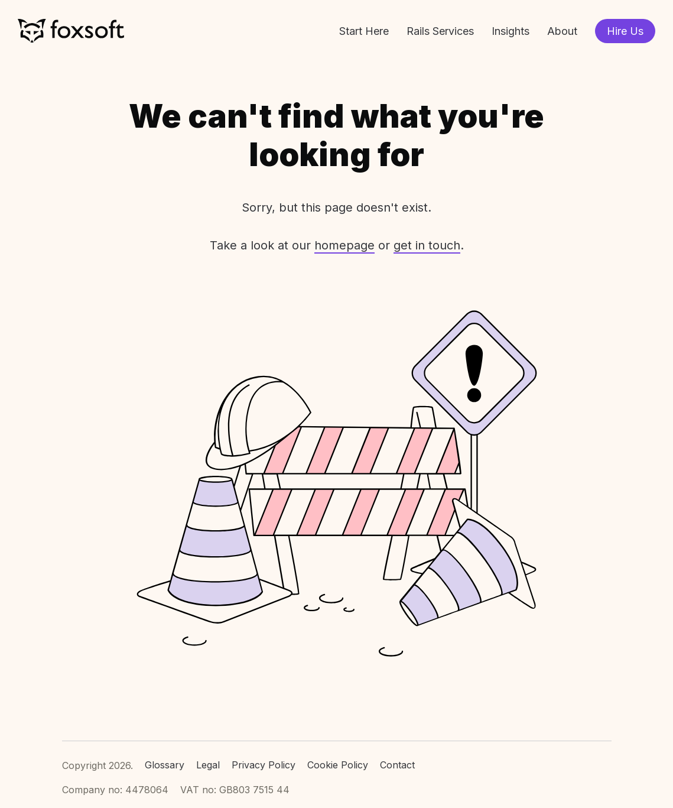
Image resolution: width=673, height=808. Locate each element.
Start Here (364, 31)
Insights (510, 31)
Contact (397, 765)
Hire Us (625, 31)
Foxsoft (71, 31)
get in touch (427, 245)
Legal (208, 765)
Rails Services (440, 31)
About (562, 31)
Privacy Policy (263, 765)
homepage (344, 245)
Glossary (164, 765)
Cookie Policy (337, 765)
